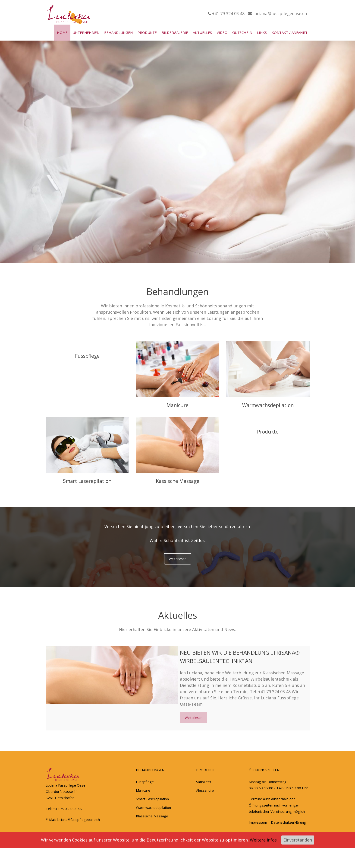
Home (62, 32)
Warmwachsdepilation (245, 405)
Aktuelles (202, 32)
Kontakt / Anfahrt (290, 32)
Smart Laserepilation (64, 481)
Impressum (258, 822)
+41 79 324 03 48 (226, 13)
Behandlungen (118, 32)
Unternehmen (85, 32)
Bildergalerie (175, 32)
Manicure (155, 405)
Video (222, 32)
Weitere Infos (263, 840)
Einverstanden (297, 840)
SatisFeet (203, 781)
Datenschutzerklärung (288, 822)
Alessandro (205, 790)
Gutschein (242, 32)
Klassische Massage (152, 816)
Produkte (147, 32)
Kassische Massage (154, 481)
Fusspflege (64, 355)
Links (262, 32)
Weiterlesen (177, 559)
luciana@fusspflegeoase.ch (277, 13)
